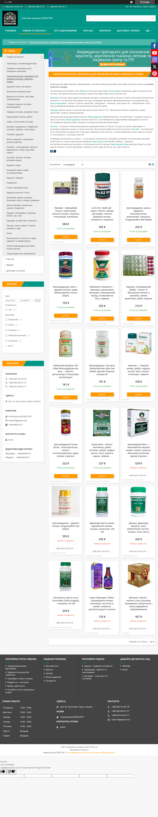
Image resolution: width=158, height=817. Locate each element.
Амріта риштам (99, 141)
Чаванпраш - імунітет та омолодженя (94, 671)
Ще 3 (10, 346)
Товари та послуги (34, 30)
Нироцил (54, 110)
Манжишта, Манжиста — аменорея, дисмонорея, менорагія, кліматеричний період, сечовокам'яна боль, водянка (102, 293)
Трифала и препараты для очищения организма (19, 69)
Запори (49, 673)
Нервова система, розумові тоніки (22, 112)
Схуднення (12, 183)
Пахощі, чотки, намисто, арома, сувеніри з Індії (21, 227)
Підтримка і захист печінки (20, 678)
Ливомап (54, 98)
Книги (9, 233)
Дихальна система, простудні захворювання (20, 97)
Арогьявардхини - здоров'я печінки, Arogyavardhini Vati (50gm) (65, 526)
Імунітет (49, 670)
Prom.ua (93, 747)
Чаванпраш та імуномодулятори (22, 63)
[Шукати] (153, 18)
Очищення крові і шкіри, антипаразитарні (18, 171)
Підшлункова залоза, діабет (20, 117)
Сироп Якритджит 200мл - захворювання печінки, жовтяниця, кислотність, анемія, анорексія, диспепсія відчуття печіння (102, 603)
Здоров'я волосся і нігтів (18, 192)
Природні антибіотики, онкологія (22, 220)
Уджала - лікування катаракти (98, 666)
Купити (65, 237)
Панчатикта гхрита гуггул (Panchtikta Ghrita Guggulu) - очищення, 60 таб (65, 600)
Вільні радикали (53, 677)
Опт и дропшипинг (65, 30)
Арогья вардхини (58, 103)
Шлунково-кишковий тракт (19, 91)
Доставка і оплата (128, 30)
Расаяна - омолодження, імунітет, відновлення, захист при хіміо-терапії (22, 150)
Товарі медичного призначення (21, 253)
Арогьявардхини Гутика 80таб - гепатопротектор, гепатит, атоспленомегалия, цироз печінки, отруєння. (66, 450)
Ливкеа (83, 91)
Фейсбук (126, 666)
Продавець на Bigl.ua (79, 750)
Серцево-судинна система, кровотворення (19, 105)
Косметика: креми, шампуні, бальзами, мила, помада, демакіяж (23, 198)
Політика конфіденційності (103, 753)
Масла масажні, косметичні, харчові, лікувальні (20, 206)
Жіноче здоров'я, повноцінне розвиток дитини (20, 140)
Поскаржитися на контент (78, 753)
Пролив (54, 126)
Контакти (105, 30)
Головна (10, 30)
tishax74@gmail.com (17, 420)
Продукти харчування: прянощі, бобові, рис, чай (21, 214)
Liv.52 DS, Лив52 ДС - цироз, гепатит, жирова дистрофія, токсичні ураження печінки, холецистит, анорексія (102, 214)
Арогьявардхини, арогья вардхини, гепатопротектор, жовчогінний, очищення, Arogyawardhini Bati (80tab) (138, 214)
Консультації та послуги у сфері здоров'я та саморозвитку (21, 239)
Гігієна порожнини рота (17, 188)
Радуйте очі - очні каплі (18, 682)
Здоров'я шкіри (14, 165)
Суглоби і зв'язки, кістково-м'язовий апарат (19, 158)
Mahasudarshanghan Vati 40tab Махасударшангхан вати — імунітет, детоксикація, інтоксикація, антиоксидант (65, 371)
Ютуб (125, 670)
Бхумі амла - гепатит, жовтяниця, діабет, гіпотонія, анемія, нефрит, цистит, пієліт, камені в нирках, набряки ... (102, 450)
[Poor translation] (11, 771)
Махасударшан (95, 117)
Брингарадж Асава (120, 144)
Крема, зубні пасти (16, 686)
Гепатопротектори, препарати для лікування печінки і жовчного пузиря (22, 79)
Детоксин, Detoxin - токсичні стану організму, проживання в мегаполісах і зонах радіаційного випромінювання (138, 603)
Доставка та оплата (16, 271)
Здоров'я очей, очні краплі (19, 86)
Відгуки (10, 265)
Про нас (88, 30)
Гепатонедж (114, 91)
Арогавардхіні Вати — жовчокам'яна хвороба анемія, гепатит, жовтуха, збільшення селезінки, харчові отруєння (138, 450)
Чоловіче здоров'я (15, 134)
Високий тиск (52, 666)
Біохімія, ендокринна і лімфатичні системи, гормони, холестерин (22, 128)
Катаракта (51, 681)
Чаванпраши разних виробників (15, 667)
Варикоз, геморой (15, 178)
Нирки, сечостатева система (20, 122)
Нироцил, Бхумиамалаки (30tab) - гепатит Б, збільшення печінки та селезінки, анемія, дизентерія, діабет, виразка (138, 293)
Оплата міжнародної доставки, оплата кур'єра (21, 247)
